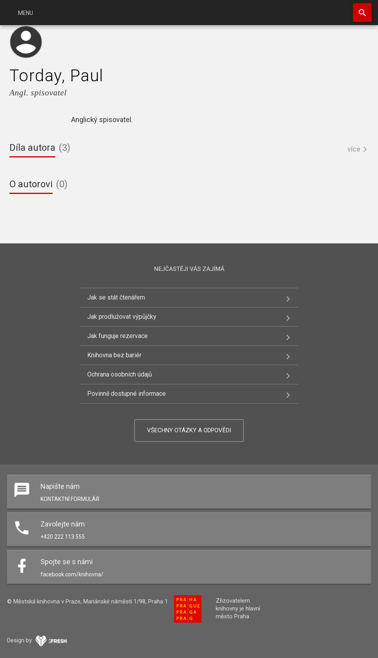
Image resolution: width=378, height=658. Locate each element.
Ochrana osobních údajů (119, 374)
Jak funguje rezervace (117, 336)
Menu (25, 13)
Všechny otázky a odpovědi (189, 430)
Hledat (362, 12)
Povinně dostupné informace (126, 393)
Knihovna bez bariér (114, 355)
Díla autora (32, 147)
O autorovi (31, 184)
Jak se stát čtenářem (116, 297)
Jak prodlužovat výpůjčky (121, 316)
